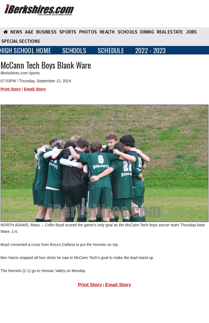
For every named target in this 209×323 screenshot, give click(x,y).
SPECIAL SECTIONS (20, 41)
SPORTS (67, 32)
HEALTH (107, 32)
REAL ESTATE (170, 32)
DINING (147, 32)
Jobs (191, 32)
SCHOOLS (128, 32)
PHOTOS (88, 32)
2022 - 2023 (150, 50)
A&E (29, 32)
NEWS (16, 32)
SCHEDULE (111, 50)
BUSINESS (46, 32)
